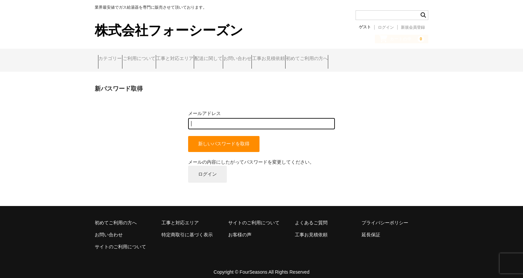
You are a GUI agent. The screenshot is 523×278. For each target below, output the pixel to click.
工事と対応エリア (203, 59)
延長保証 (371, 228)
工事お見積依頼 (336, 59)
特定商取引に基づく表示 (187, 228)
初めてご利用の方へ (387, 59)
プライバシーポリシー (385, 216)
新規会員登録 (413, 27)
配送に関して (250, 59)
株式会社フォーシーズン (169, 30)
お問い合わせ (292, 59)
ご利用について (155, 59)
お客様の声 (239, 228)
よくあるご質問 (311, 216)
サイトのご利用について (254, 216)
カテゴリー (113, 59)
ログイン (386, 27)
